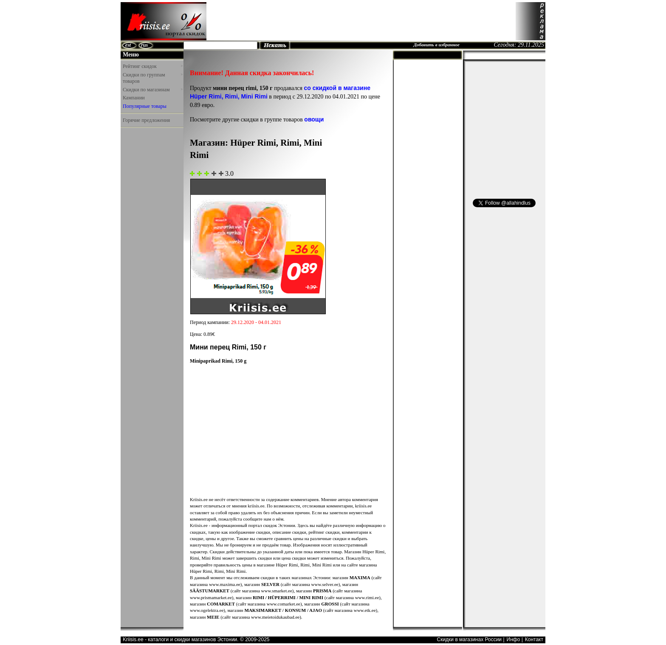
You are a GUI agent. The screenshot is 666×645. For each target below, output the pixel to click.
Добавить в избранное (436, 44)
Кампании (134, 98)
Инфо (513, 639)
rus (144, 45)
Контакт (534, 639)
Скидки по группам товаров (152, 78)
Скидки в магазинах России (469, 639)
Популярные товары (144, 106)
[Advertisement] (361, 21)
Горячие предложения (146, 120)
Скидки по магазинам (152, 90)
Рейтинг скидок (152, 66)
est (128, 45)
